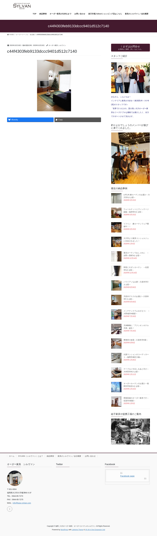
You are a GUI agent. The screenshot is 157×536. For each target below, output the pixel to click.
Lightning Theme (77, 530)
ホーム (11, 456)
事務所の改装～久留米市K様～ (136, 340)
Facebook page (127, 476)
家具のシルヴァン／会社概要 (69, 456)
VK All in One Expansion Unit (95, 530)
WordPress (64, 530)
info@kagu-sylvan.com (22, 503)
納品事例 (50, 456)
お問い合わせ (90, 456)
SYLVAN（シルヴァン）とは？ (30, 456)
